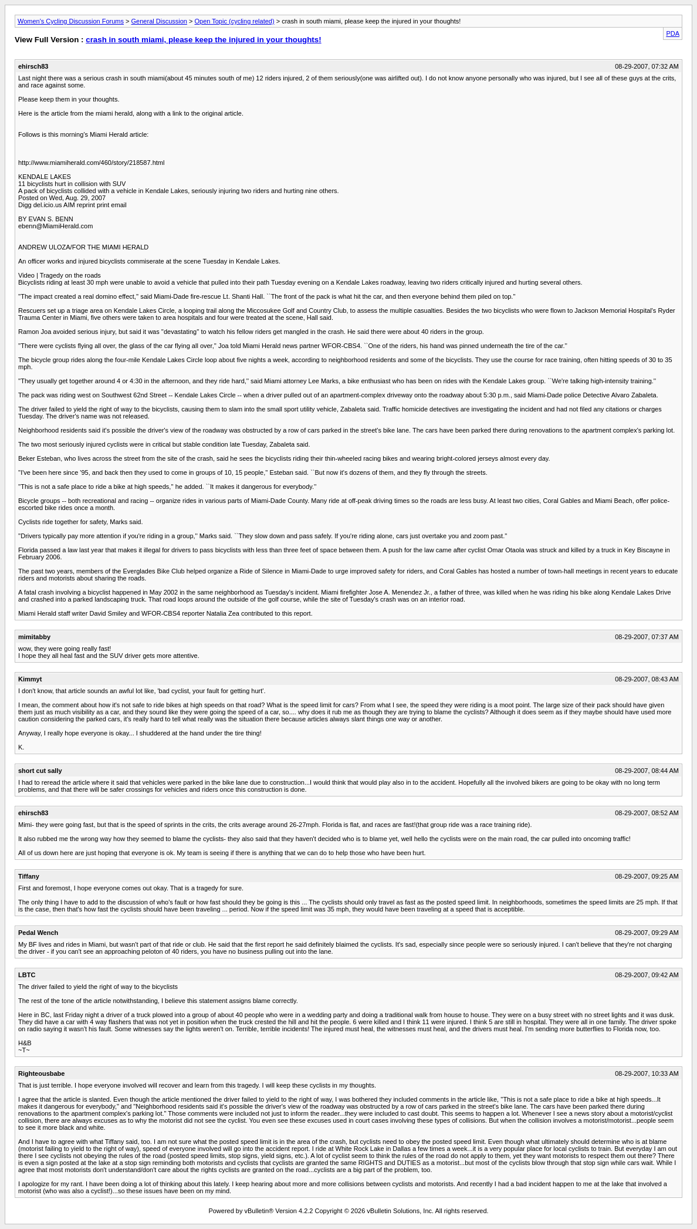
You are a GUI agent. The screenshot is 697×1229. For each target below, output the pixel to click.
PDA (672, 33)
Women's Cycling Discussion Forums (71, 21)
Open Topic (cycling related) (234, 21)
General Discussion (159, 21)
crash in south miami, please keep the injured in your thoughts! (203, 39)
